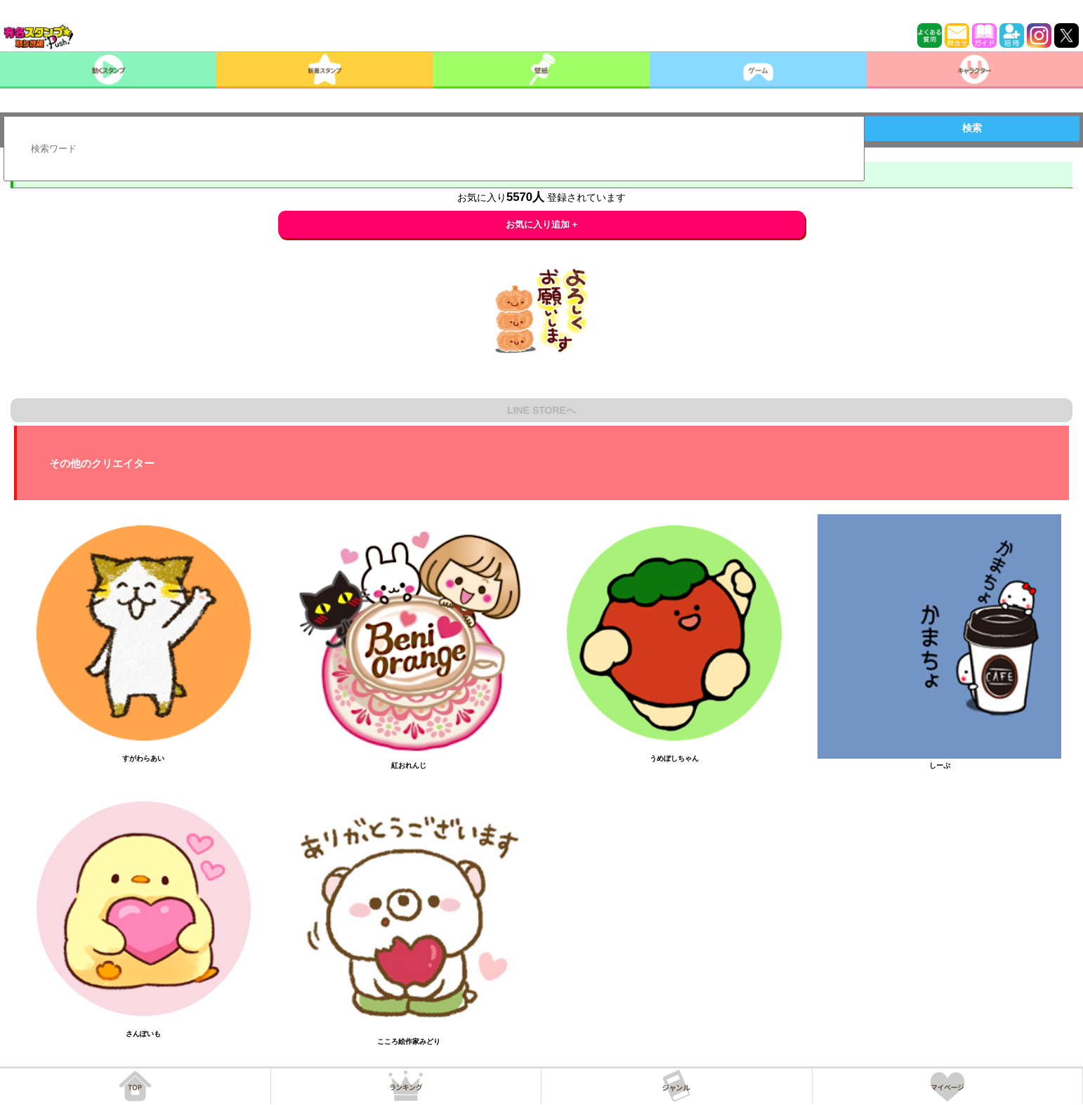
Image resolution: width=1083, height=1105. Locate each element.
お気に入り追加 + (542, 224)
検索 (972, 127)
